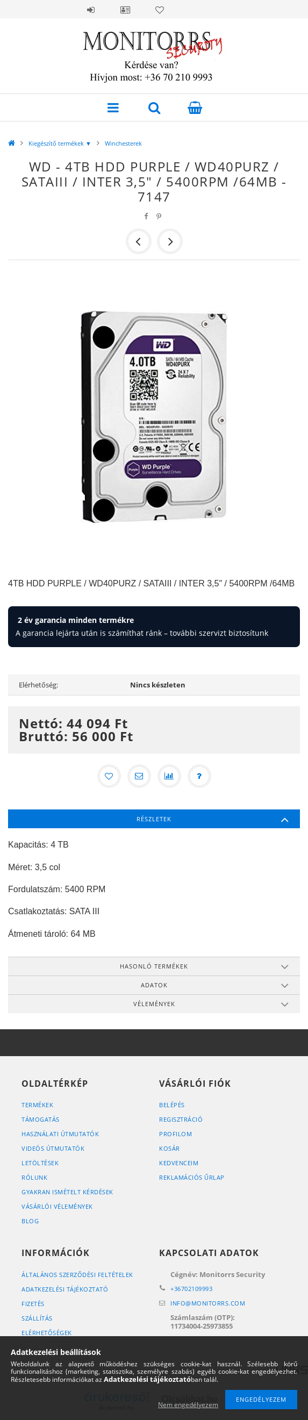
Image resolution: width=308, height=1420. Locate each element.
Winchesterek (123, 143)
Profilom (175, 1134)
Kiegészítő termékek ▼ (59, 143)
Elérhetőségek (47, 1333)
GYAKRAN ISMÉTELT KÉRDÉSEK (67, 1192)
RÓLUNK (34, 1177)
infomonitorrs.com (207, 1303)
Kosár (169, 1148)
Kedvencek (160, 10)
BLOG (30, 1221)
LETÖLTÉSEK (40, 1163)
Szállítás (37, 1318)
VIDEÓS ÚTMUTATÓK (53, 1148)
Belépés (91, 10)
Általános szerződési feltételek (77, 1275)
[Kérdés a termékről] (199, 776)
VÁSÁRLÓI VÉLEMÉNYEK (57, 1206)
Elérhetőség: (38, 685)
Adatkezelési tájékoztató (65, 1289)
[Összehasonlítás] (169, 776)
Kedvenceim (178, 1163)
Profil (125, 10)
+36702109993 (191, 1289)
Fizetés (33, 1304)
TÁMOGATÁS (41, 1119)
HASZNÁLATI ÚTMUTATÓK (60, 1134)
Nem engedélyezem (188, 1404)
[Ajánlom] (139, 776)
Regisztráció (181, 1119)
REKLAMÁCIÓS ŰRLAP (192, 1177)
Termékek (37, 1105)
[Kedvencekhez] (109, 776)
